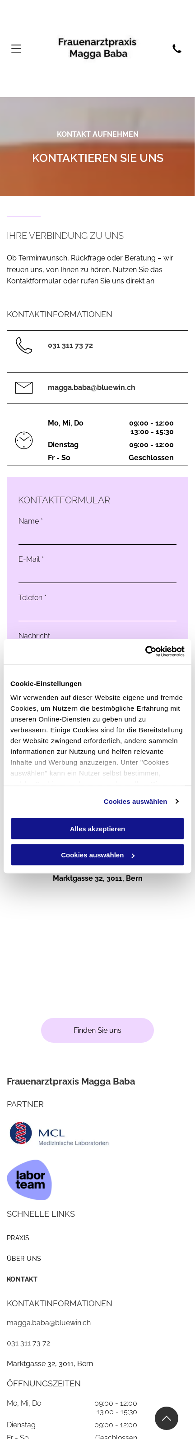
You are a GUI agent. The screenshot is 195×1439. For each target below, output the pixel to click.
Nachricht (34, 636)
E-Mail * (31, 559)
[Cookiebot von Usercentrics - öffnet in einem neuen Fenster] (145, 652)
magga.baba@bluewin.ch (49, 1322)
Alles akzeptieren (97, 828)
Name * (31, 521)
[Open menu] (16, 49)
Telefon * (32, 597)
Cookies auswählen (135, 801)
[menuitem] (97, 1238)
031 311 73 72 (28, 1343)
